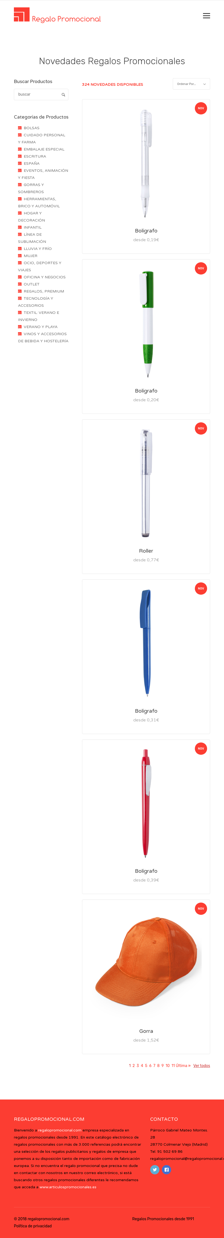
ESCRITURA (35, 156)
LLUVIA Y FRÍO (38, 248)
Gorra (146, 1031)
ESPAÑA (32, 163)
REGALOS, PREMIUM (44, 291)
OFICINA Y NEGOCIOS (45, 277)
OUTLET (32, 284)
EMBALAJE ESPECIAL (44, 149)
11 (173, 1065)
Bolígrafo (146, 231)
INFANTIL (32, 227)
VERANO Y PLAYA (40, 327)
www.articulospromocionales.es (68, 1187)
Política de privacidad (33, 1226)
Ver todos (201, 1065)
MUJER (30, 256)
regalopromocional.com (59, 1130)
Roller (146, 551)
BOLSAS (32, 128)
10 (168, 1065)
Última (183, 1065)
